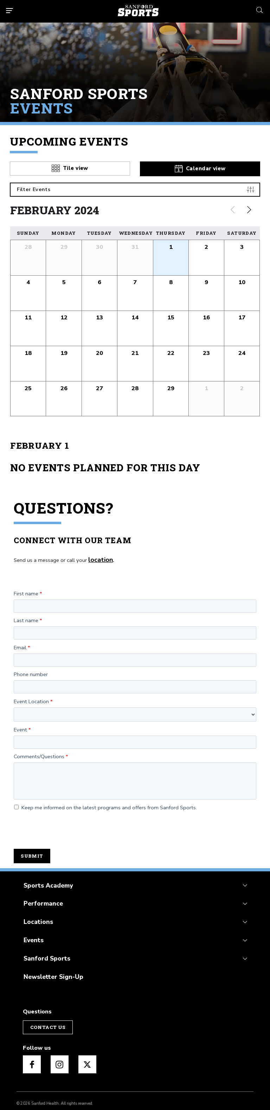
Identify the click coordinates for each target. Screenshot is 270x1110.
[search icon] (259, 9)
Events (32, 934)
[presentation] (67, 826)
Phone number (31, 671)
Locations (36, 916)
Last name (26, 617)
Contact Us (47, 1018)
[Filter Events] (135, 188)
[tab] (70, 166)
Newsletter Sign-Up (51, 969)
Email (20, 644)
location (98, 557)
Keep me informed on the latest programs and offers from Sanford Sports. (105, 804)
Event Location (31, 698)
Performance (41, 899)
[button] (170, 255)
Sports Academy (46, 881)
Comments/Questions (39, 753)
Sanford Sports (44, 951)
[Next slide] (249, 208)
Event (20, 726)
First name (26, 590)
